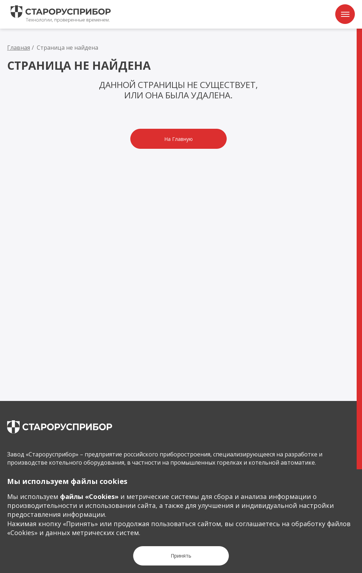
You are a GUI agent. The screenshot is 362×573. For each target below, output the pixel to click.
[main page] (59, 427)
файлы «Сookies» (89, 496)
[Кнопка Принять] (181, 556)
